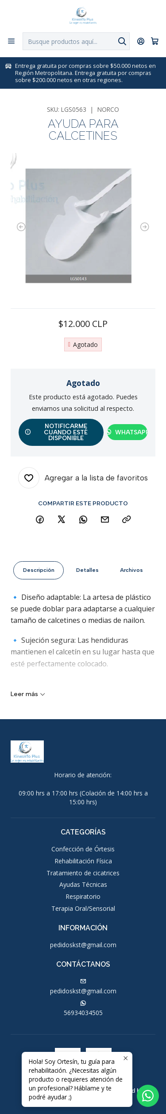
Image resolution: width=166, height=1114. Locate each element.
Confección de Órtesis (83, 849)
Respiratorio (83, 896)
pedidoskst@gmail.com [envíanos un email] (83, 986)
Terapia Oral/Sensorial (83, 908)
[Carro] (155, 41)
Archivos (131, 576)
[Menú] (11, 41)
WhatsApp (127, 432)
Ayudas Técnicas (83, 884)
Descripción (38, 576)
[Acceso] (141, 41)
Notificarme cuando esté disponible (56, 431)
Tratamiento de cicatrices (83, 873)
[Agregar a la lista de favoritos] (83, 477)
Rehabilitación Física (83, 861)
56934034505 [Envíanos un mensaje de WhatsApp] (83, 1008)
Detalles (87, 576)
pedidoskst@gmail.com (83, 945)
